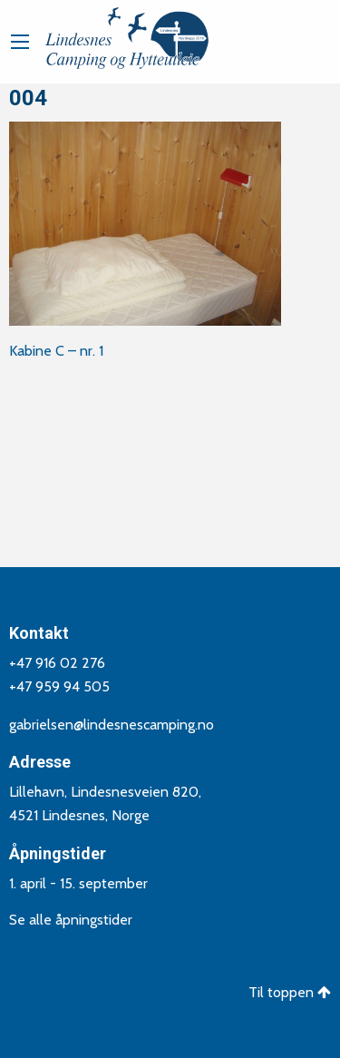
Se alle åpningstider (70, 918)
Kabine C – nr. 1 (56, 350)
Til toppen (289, 991)
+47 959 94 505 (59, 685)
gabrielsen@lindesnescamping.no (111, 722)
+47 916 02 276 (57, 662)
